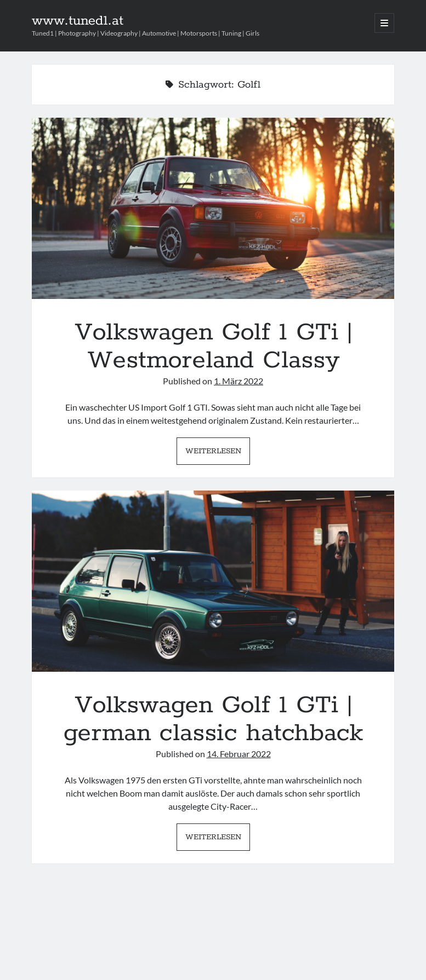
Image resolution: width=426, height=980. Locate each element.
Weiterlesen (217, 454)
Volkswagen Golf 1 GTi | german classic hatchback (213, 581)
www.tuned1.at (77, 21)
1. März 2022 (238, 381)
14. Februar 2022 (239, 753)
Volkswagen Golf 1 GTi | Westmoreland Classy (213, 208)
